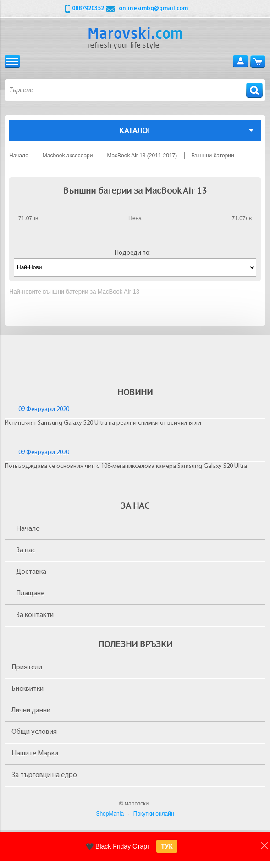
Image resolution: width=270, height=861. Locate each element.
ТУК (167, 846)
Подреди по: (133, 253)
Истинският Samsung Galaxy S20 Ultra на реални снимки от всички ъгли (103, 423)
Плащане (30, 593)
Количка (257, 61)
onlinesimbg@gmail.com (153, 8)
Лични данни (30, 710)
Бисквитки (27, 689)
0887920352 (88, 8)
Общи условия (34, 732)
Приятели (26, 667)
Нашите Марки (34, 753)
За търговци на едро (44, 775)
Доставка (31, 572)
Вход (240, 61)
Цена (135, 218)
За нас (25, 550)
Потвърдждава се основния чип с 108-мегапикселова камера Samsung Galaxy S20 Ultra (126, 466)
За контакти (35, 615)
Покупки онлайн (153, 814)
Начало (28, 529)
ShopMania (110, 814)
